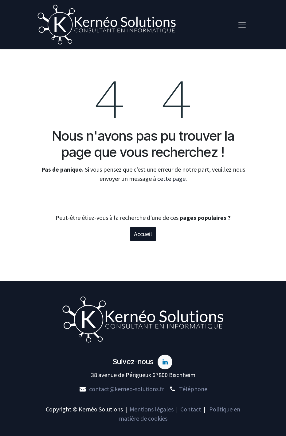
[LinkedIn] (165, 362)
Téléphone (193, 389)
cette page (171, 179)
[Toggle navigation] (242, 25)
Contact (190, 409)
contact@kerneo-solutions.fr (126, 389)
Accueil (143, 234)
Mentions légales (152, 409)
